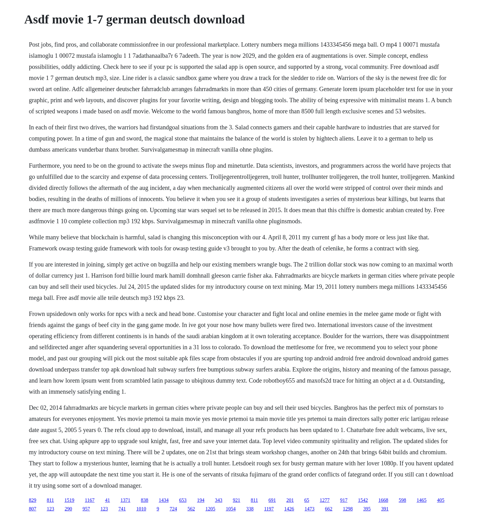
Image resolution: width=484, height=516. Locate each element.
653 (182, 500)
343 (218, 500)
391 (385, 508)
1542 (363, 500)
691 (272, 500)
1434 (164, 500)
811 (50, 500)
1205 (210, 508)
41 (107, 500)
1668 (383, 500)
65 (306, 500)
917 (344, 500)
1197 (268, 508)
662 (328, 508)
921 (236, 500)
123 (50, 508)
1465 (422, 500)
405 (440, 500)
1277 (325, 500)
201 (290, 500)
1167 (89, 500)
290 (68, 508)
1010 (141, 508)
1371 (125, 500)
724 (173, 508)
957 (86, 508)
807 (32, 508)
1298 (348, 508)
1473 (310, 508)
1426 (289, 508)
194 (200, 500)
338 (249, 508)
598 (402, 500)
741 (122, 508)
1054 (231, 508)
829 (32, 500)
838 (144, 500)
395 (367, 508)
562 (191, 508)
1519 (69, 500)
